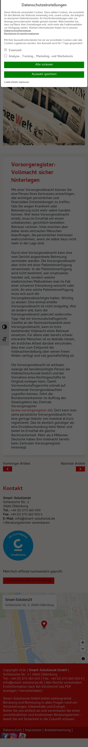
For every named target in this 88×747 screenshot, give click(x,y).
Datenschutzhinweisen (17, 31)
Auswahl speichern (44, 74)
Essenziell (13, 50)
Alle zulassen (44, 64)
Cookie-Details (11, 82)
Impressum (24, 82)
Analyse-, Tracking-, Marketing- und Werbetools (38, 56)
